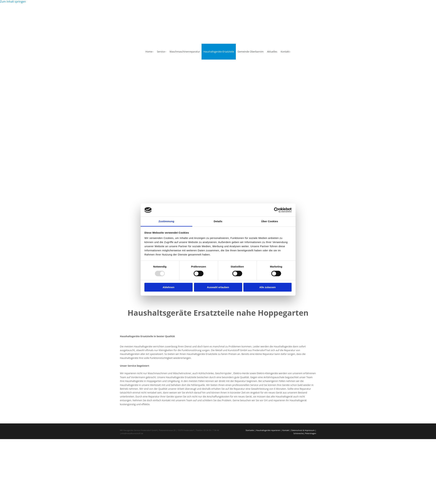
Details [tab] (218, 221)
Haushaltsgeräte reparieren (268, 430)
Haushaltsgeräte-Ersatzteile (218, 51)
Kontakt (285, 51)
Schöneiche (298, 433)
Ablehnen (168, 287)
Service (161, 51)
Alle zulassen (267, 287)
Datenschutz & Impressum (303, 430)
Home (148, 51)
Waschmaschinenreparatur (185, 51)
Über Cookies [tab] (269, 221)
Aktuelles (272, 51)
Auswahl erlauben (218, 287)
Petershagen (310, 433)
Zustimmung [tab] (166, 221)
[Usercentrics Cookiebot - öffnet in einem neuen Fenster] (276, 210)
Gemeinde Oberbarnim (251, 51)
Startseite (250, 430)
